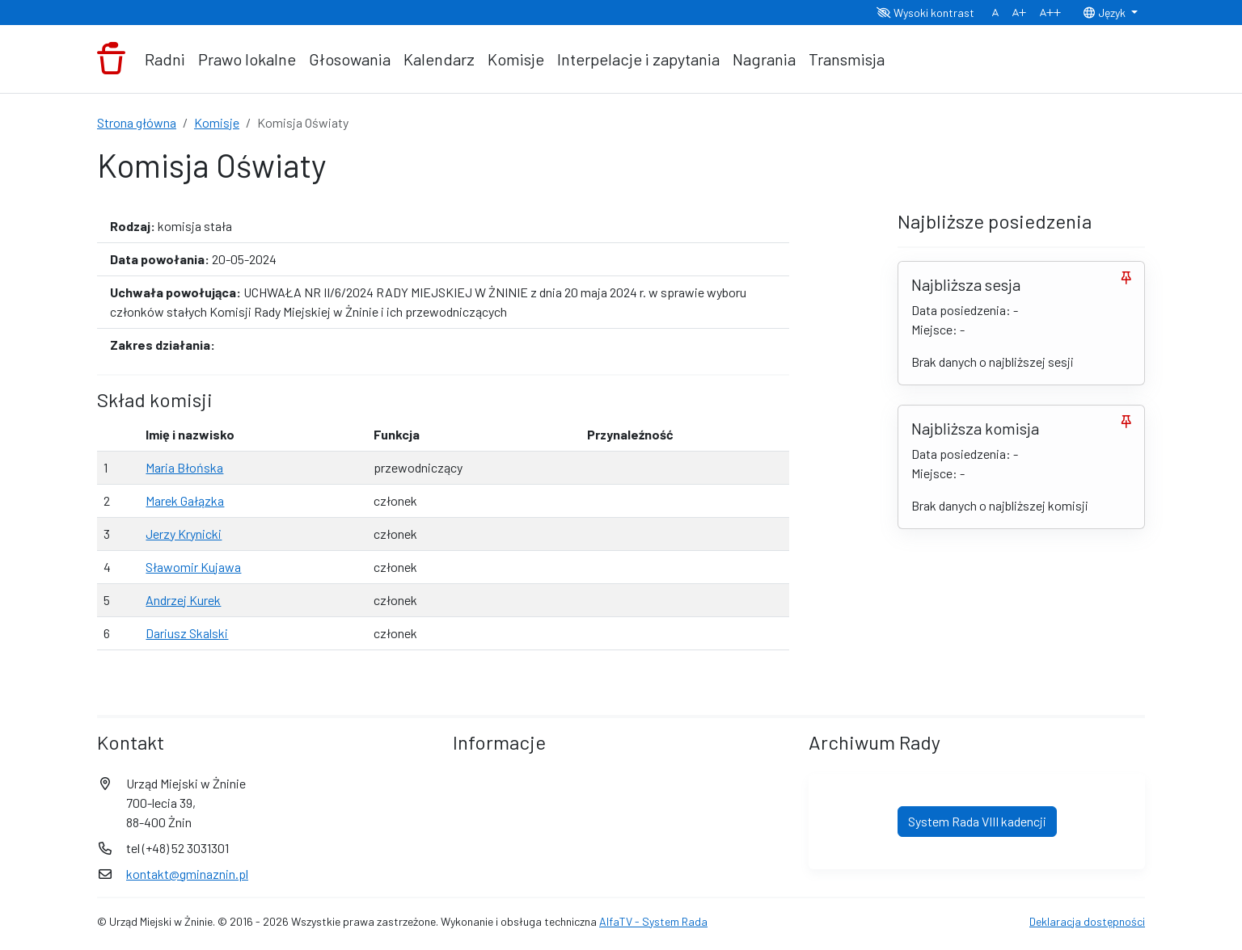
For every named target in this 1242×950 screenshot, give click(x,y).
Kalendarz (439, 59)
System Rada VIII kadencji (977, 821)
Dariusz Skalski (187, 633)
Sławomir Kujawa (193, 566)
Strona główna (136, 122)
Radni (165, 59)
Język (1105, 12)
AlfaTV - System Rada (653, 921)
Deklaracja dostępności (1087, 921)
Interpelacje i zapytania (638, 59)
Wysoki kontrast (925, 12)
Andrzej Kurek (183, 599)
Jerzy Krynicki (184, 533)
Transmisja (847, 59)
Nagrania (764, 59)
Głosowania (350, 59)
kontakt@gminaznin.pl (187, 873)
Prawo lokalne (247, 59)
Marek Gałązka (185, 500)
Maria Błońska (184, 467)
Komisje (516, 59)
